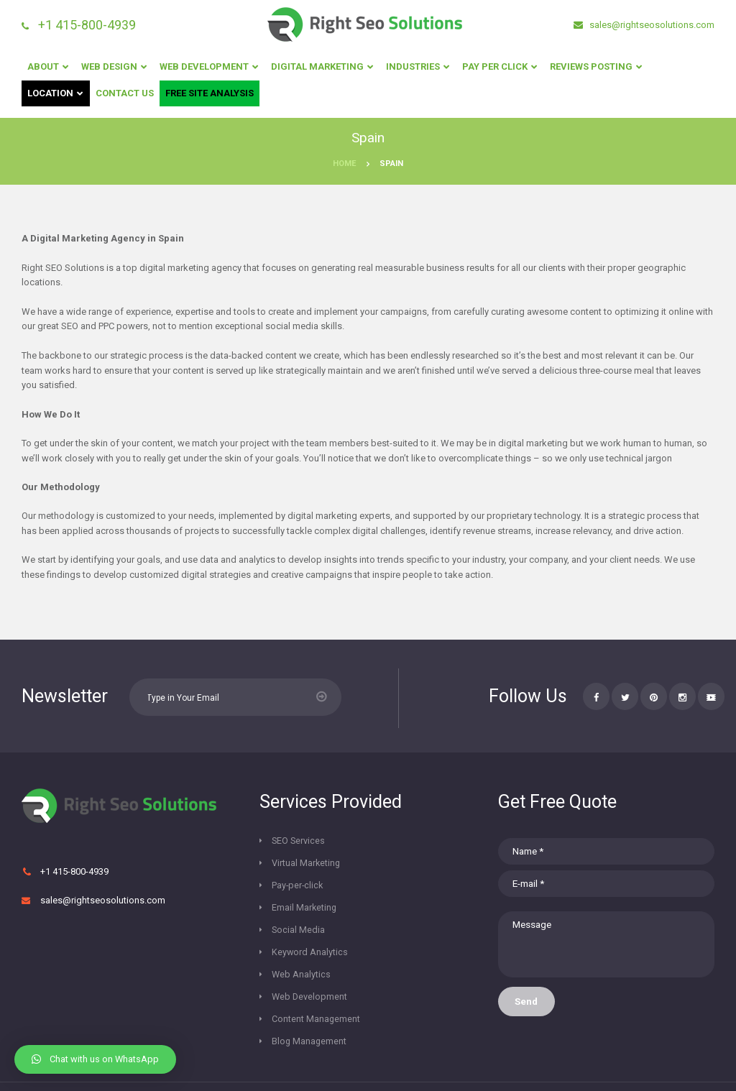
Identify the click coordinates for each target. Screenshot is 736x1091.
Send (527, 1007)
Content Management (316, 956)
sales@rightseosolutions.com (650, 24)
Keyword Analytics (418, 888)
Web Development (310, 933)
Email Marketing (413, 865)
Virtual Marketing (415, 842)
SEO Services (299, 842)
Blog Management (310, 979)
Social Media (299, 888)
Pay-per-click (298, 865)
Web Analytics (301, 910)
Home (344, 163)
